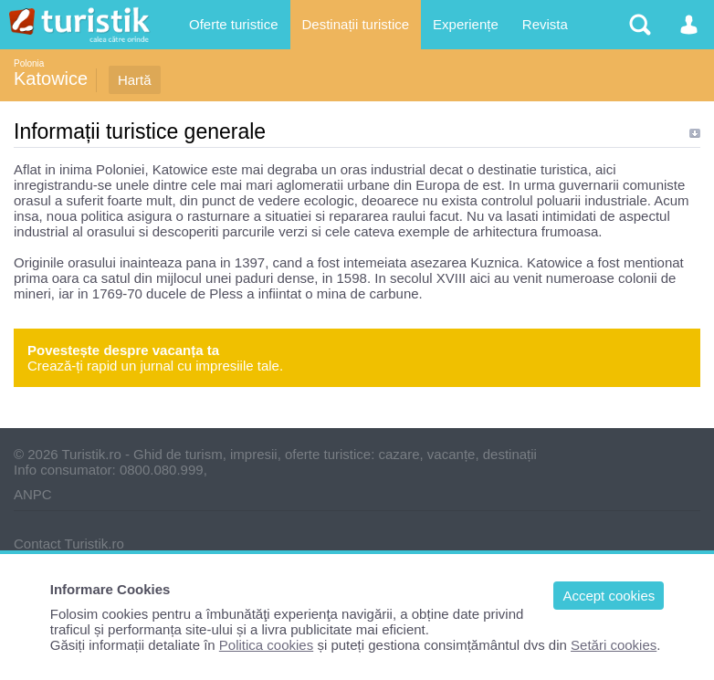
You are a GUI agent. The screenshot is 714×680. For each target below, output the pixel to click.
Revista (545, 24)
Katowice (51, 78)
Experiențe (466, 24)
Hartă (135, 80)
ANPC (33, 494)
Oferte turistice (233, 24)
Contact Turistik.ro (69, 543)
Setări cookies (613, 645)
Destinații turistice (356, 24)
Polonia (29, 63)
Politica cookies (266, 645)
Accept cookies (608, 595)
